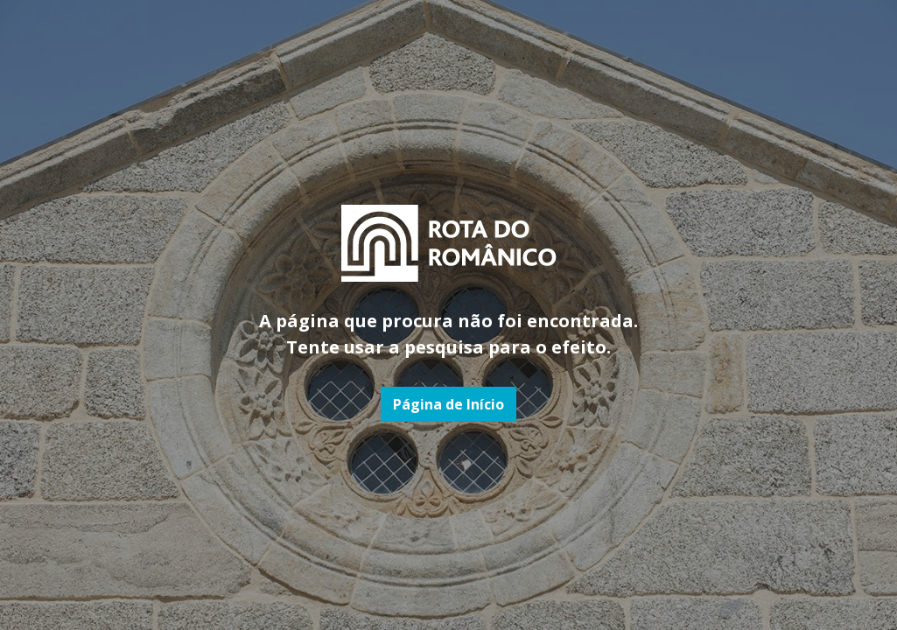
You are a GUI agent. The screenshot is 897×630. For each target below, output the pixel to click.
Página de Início (448, 404)
